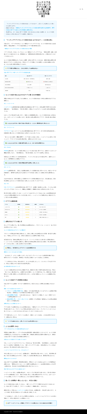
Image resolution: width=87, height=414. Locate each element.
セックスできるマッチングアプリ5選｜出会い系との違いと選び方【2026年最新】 (43, 9)
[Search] (82, 9)
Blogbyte (20, 411)
